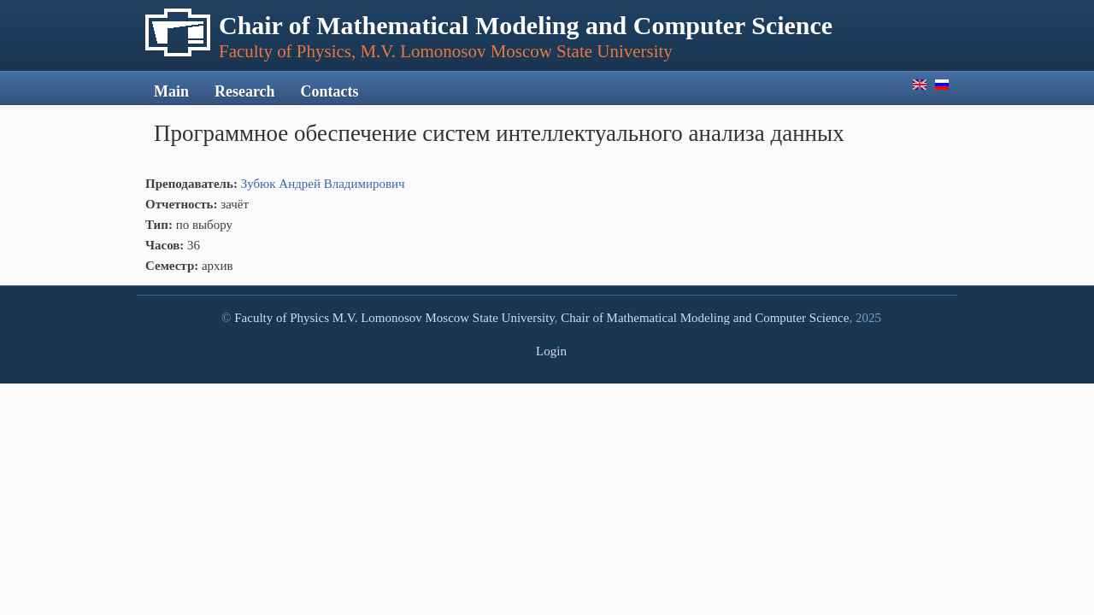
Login (551, 351)
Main (171, 91)
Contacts (330, 91)
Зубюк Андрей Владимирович (323, 183)
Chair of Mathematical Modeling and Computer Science (705, 318)
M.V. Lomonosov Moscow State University (443, 318)
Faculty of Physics (281, 318)
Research (245, 91)
